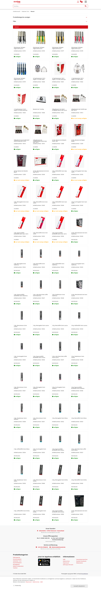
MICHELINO (36, 116)
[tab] (50, 17)
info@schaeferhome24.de (58, 547)
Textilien (15, 568)
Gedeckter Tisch (17, 561)
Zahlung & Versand (68, 564)
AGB (64, 559)
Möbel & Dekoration (18, 566)
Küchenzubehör (17, 559)
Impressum (66, 563)
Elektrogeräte (16, 557)
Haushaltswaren (17, 562)
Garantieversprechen (82, 559)
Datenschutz (66, 561)
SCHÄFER (35, 85)
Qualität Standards (81, 561)
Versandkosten (84, 573)
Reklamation (79, 563)
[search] (50, 6)
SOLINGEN (16, 54)
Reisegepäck (16, 564)
